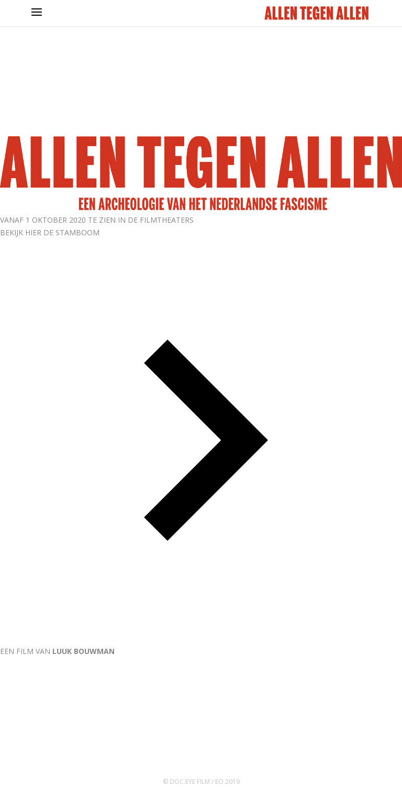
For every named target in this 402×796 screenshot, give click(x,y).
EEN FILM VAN (57, 651)
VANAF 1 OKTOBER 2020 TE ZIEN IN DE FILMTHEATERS (97, 220)
